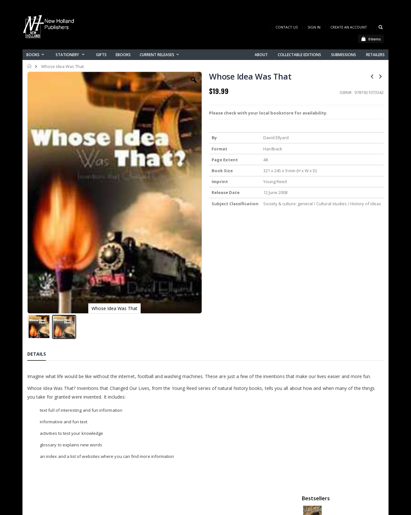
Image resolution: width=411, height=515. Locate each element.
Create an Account (348, 27)
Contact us (136, 490)
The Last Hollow (340, 105)
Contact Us (286, 27)
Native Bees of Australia (347, 203)
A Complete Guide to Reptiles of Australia (350, 236)
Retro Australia (339, 138)
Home (29, 66)
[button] (150, 84)
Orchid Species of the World (350, 170)
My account (137, 498)
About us (134, 482)
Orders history (140, 507)
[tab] (41, 294)
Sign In (314, 27)
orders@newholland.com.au (70, 509)
